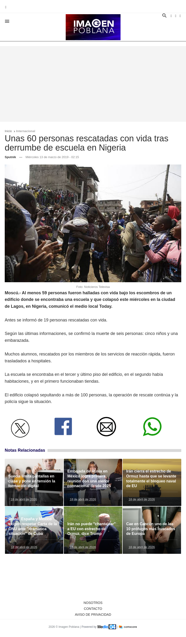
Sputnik (10, 157)
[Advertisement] (93, 84)
